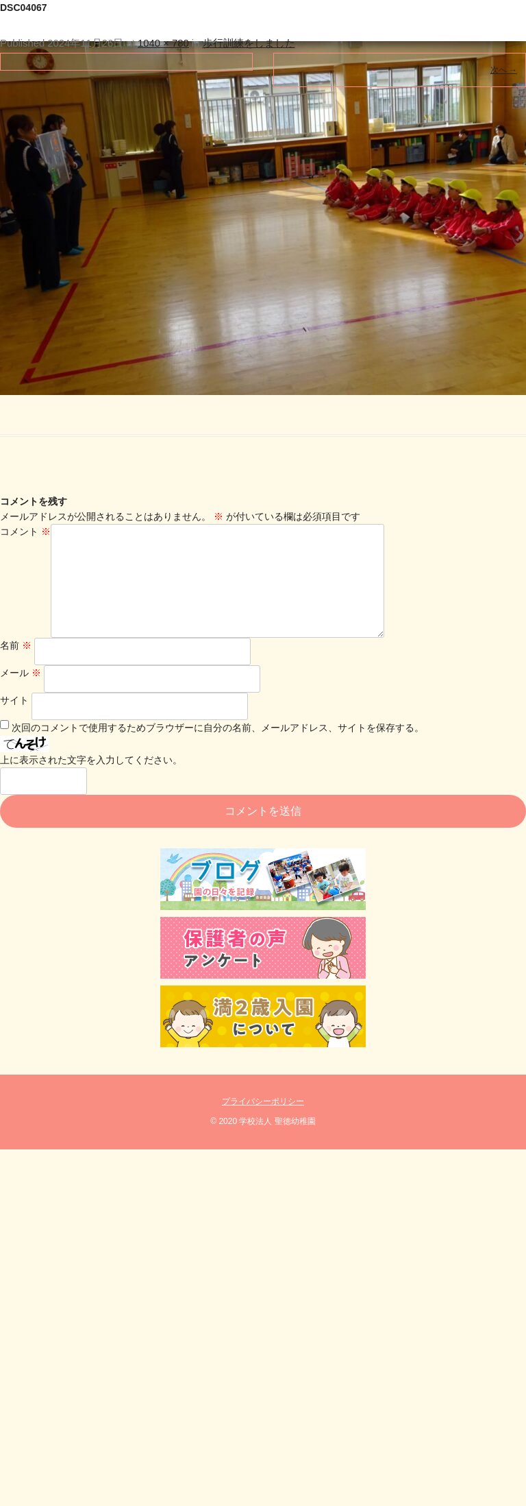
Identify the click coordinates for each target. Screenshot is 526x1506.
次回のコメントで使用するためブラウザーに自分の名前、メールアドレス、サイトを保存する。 (218, 749)
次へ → (503, 70)
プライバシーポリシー (263, 1123)
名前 (16, 667)
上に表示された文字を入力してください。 (91, 781)
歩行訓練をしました (249, 43)
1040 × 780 (163, 43)
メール (20, 694)
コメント (25, 531)
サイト (14, 722)
